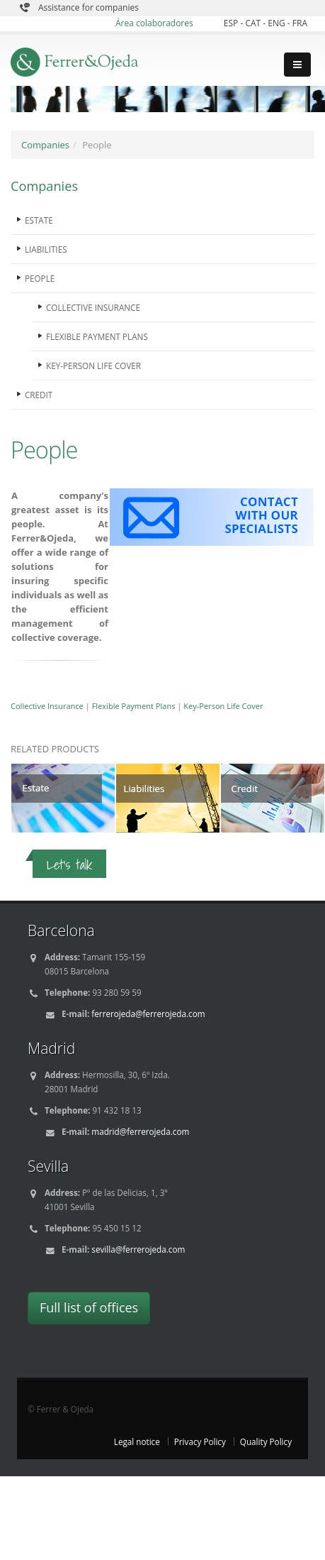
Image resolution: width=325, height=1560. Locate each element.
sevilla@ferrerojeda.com (138, 1249)
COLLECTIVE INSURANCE (93, 307)
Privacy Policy (200, 1441)
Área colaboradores (154, 23)
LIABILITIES (46, 249)
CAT (254, 23)
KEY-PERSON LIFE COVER (93, 365)
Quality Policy (266, 1441)
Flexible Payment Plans (134, 706)
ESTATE (39, 220)
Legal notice (137, 1441)
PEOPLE (40, 278)
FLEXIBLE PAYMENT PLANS (97, 336)
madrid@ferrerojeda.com (140, 1131)
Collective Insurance (47, 706)
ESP (232, 23)
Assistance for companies (88, 7)
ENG (277, 23)
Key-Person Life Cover (223, 706)
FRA (299, 23)
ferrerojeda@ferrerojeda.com (148, 1013)
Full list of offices (89, 1307)
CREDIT (38, 394)
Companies (45, 144)
